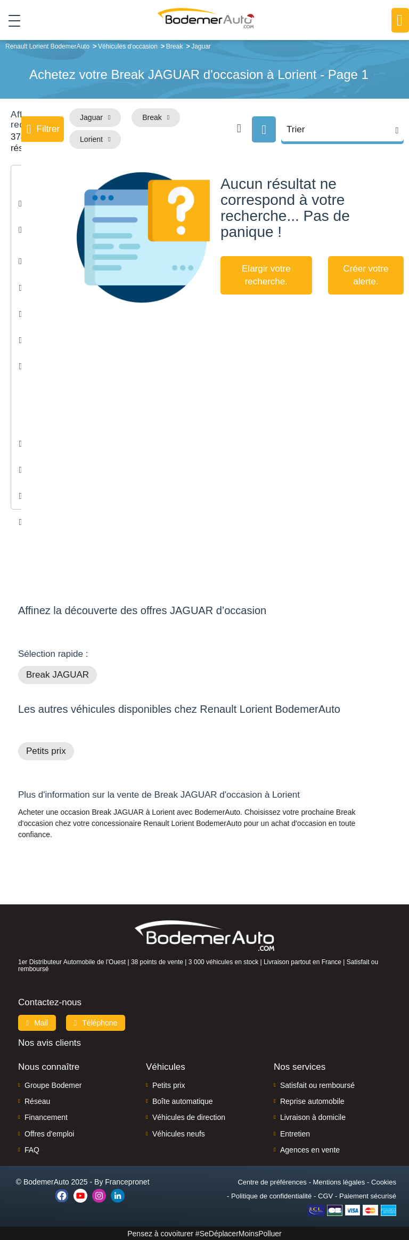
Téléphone (96, 1022)
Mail (37, 1022)
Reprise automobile (312, 1101)
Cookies (383, 1182)
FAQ (31, 1150)
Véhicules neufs (178, 1133)
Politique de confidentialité (271, 1195)
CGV (325, 1195)
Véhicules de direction (188, 1117)
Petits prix (46, 751)
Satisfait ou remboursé (317, 1084)
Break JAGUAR (57, 675)
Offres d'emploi (49, 1133)
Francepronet (127, 1181)
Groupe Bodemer (52, 1084)
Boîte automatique (182, 1101)
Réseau (37, 1101)
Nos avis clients (49, 1042)
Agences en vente (310, 1150)
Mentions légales (339, 1182)
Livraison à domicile (313, 1117)
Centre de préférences (272, 1182)
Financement (46, 1117)
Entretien (295, 1133)
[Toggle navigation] (10, 21)
